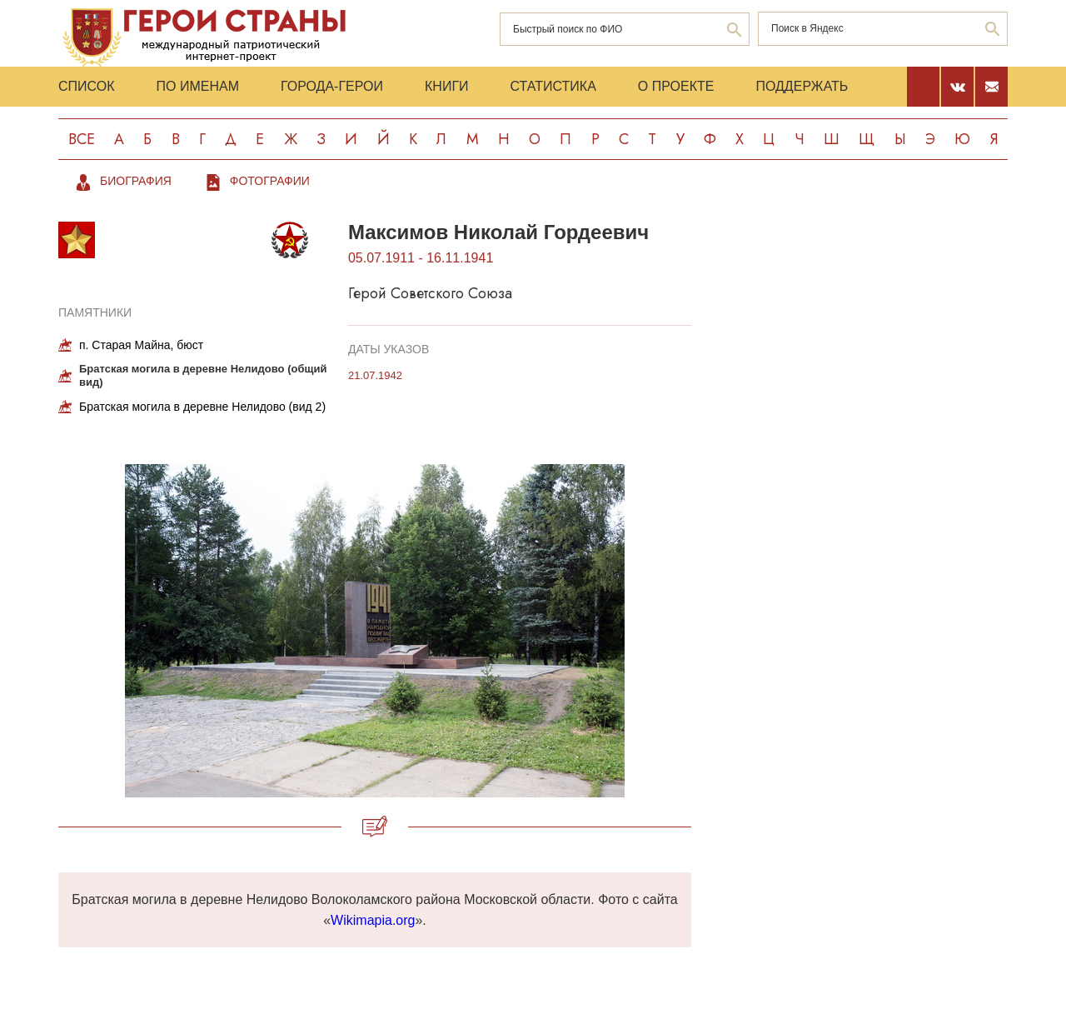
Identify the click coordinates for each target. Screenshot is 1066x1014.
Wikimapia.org (373, 920)
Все (81, 139)
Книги (447, 86)
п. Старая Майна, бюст (141, 345)
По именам (198, 86)
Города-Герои (332, 86)
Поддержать (801, 86)
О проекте (676, 86)
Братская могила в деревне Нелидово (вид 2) (202, 406)
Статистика (553, 86)
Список (86, 86)
